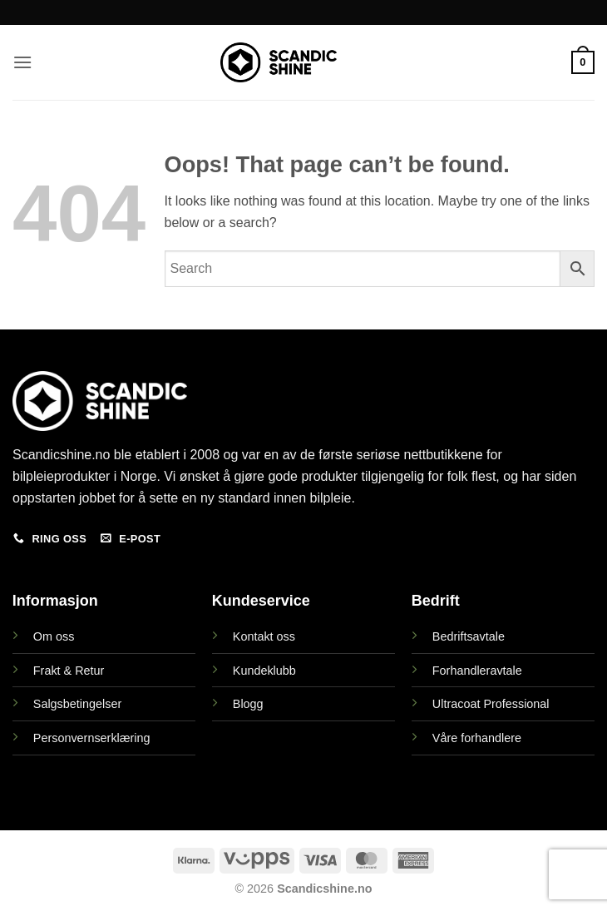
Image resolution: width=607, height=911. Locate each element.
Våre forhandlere (476, 738)
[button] (22, 62)
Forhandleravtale (477, 670)
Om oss (54, 636)
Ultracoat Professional (491, 703)
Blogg (248, 703)
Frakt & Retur (69, 670)
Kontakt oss (264, 636)
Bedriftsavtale (468, 636)
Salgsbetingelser (77, 703)
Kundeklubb (264, 670)
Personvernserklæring (92, 738)
